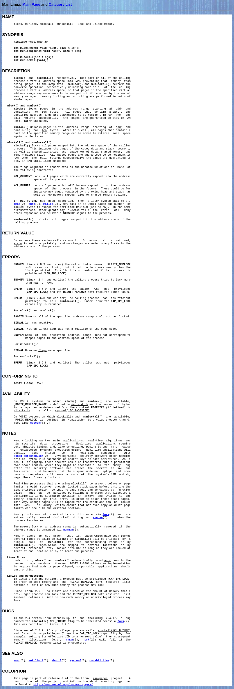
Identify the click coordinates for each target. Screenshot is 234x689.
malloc (48, 204)
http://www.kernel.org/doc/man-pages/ (63, 684)
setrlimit (36, 660)
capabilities (99, 660)
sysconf (36, 423)
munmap (68, 529)
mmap (17, 204)
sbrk (32, 204)
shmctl (56, 660)
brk (87, 639)
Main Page (31, 4)
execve (98, 517)
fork (106, 514)
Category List (60, 4)
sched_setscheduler (28, 456)
